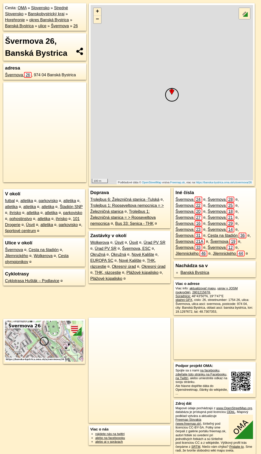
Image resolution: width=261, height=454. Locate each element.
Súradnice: (183, 296)
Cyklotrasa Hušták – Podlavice (32, 281)
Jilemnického (16, 256)
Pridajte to (236, 446)
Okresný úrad (124, 266)
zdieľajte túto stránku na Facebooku (200, 374)
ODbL (231, 412)
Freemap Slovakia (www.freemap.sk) (188, 421)
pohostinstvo (21, 219)
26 (75, 26)
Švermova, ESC (136, 248)
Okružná (97, 254)
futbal (10, 201)
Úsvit (30, 225)
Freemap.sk (177, 182)
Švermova (60, 26)
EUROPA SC (101, 260)
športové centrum (20, 231)
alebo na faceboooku (110, 438)
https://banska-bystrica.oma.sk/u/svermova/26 (224, 182)
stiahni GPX (183, 300)
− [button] (97, 19)
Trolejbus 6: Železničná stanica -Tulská (124, 199)
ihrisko (15, 213)
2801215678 (201, 292)
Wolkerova (43, 256)
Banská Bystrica (19, 26)
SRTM (195, 446)
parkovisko (48, 201)
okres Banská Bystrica (49, 20)
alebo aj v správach (109, 441)
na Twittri (181, 378)
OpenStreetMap (151, 182)
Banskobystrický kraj (46, 14)
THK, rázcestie (108, 272)
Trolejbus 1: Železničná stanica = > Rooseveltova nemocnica (123, 217)
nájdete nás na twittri (110, 434)
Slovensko (40, 8)
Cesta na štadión (44, 250)
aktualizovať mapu (202, 288)
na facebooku (209, 370)
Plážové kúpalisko (142, 272)
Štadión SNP (71, 207)
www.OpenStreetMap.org (234, 408)
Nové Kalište (143, 254)
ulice (42, 26)
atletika (26, 201)
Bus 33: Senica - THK (134, 223)
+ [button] (97, 12)
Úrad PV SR (154, 242)
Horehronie (15, 20)
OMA (22, 8)
